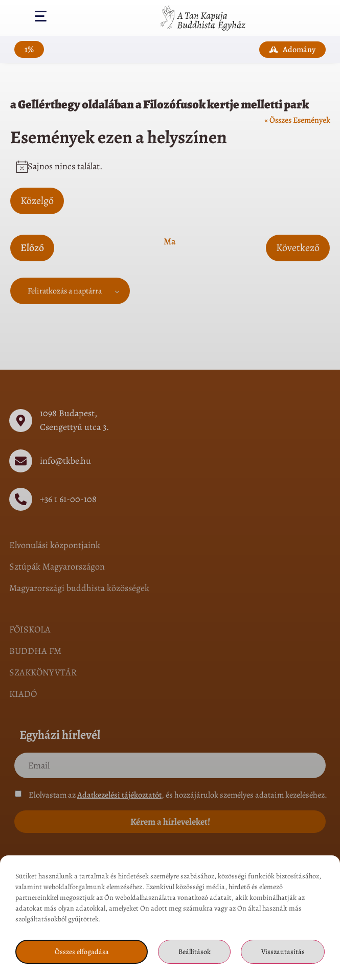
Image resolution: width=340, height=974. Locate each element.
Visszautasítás (283, 952)
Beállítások (194, 952)
